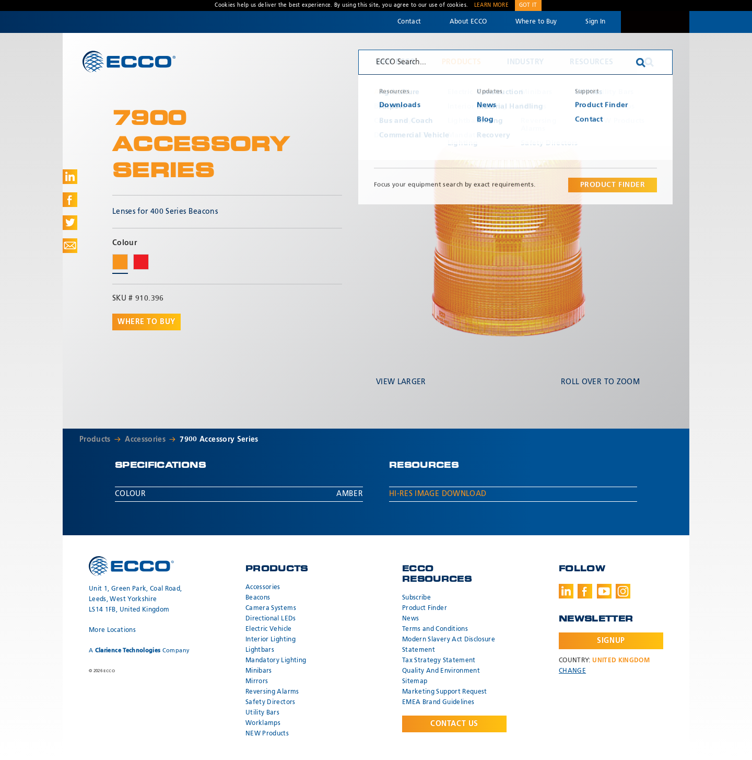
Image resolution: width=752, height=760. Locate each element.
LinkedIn (566, 591)
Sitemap (414, 681)
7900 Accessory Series (219, 439)
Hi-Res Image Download (437, 494)
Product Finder (424, 608)
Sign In (595, 22)
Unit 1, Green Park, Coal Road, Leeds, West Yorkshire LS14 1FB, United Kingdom (135, 599)
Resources (591, 62)
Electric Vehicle (268, 629)
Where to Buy (536, 22)
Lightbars (259, 650)
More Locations (112, 630)
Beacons (257, 598)
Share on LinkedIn (70, 176)
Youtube (604, 591)
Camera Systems (270, 608)
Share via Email (70, 245)
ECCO (129, 61)
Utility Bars (262, 713)
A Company (139, 650)
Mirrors (256, 681)
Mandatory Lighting (275, 661)
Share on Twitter (70, 222)
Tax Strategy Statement (439, 661)
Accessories (145, 439)
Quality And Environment (441, 671)
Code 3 (654, 22)
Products (461, 62)
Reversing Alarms (272, 692)
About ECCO (468, 22)
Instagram (623, 591)
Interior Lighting (270, 640)
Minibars (258, 671)
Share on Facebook (70, 199)
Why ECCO (395, 62)
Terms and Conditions (435, 629)
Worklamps (262, 723)
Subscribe (416, 598)
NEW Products (267, 734)
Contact (409, 22)
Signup (611, 640)
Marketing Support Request (444, 692)
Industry (525, 62)
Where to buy (146, 322)
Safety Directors (270, 702)
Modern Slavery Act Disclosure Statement (448, 645)
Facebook (585, 591)
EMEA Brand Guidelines (438, 702)
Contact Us (454, 724)
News (410, 619)
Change (572, 671)
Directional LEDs (270, 619)
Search (649, 62)
